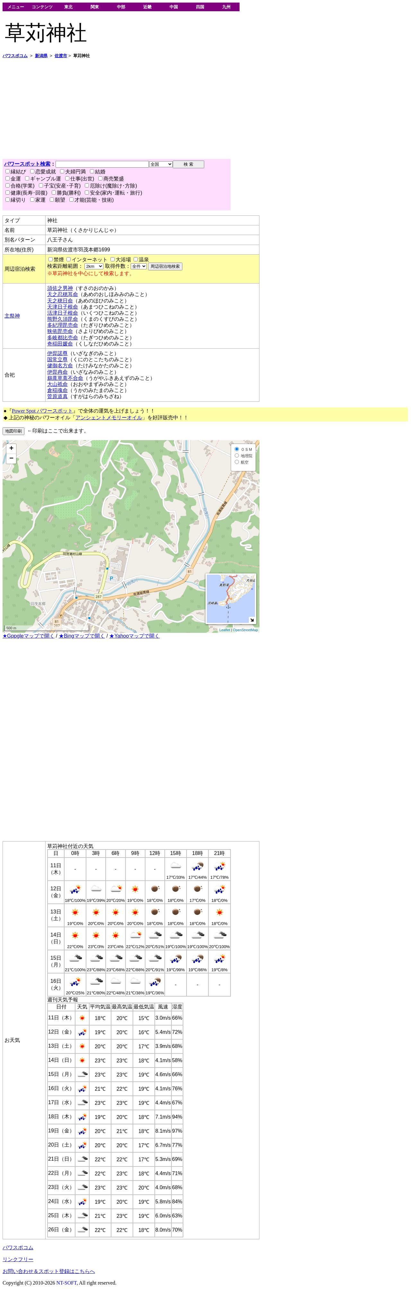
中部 (121, 6)
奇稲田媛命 (60, 343)
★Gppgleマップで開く (29, 636)
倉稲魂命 (57, 390)
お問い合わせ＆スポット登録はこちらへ (49, 1271)
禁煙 (59, 259)
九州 (226, 6)
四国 (200, 6)
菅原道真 (57, 396)
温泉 (144, 259)
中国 (174, 6)
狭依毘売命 (60, 331)
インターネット (90, 259)
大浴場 (123, 259)
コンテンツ (42, 6)
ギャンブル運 (43, 178)
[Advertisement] (195, 109)
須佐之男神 (60, 288)
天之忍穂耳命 (62, 294)
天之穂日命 (60, 300)
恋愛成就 (43, 171)
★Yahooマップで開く (134, 636)
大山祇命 (57, 384)
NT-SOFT (67, 1283)
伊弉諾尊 (57, 353)
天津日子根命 (62, 307)
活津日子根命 (62, 313)
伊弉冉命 (57, 372)
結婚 (97, 171)
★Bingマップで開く (82, 636)
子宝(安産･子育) (60, 185)
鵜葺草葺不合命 (65, 378)
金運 (13, 178)
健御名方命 (60, 365)
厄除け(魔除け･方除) (111, 185)
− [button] (11, 459)
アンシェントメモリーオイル (108, 417)
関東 (95, 6)
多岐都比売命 (62, 337)
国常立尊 (57, 359)
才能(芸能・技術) (91, 200)
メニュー (15, 6)
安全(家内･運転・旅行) (113, 193)
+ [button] (11, 449)
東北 (68, 6)
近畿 (147, 6)
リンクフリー (18, 1259)
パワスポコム (18, 1247)
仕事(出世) (79, 178)
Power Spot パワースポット (42, 411)
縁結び (15, 171)
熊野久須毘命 (62, 319)
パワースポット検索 (27, 164)
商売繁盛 (111, 178)
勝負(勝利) (66, 193)
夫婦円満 (73, 171)
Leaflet (224, 630)
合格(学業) (20, 185)
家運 (38, 200)
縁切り (15, 200)
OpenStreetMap (245, 630)
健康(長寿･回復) (26, 193)
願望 (57, 200)
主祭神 (12, 315)
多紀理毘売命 (62, 325)
